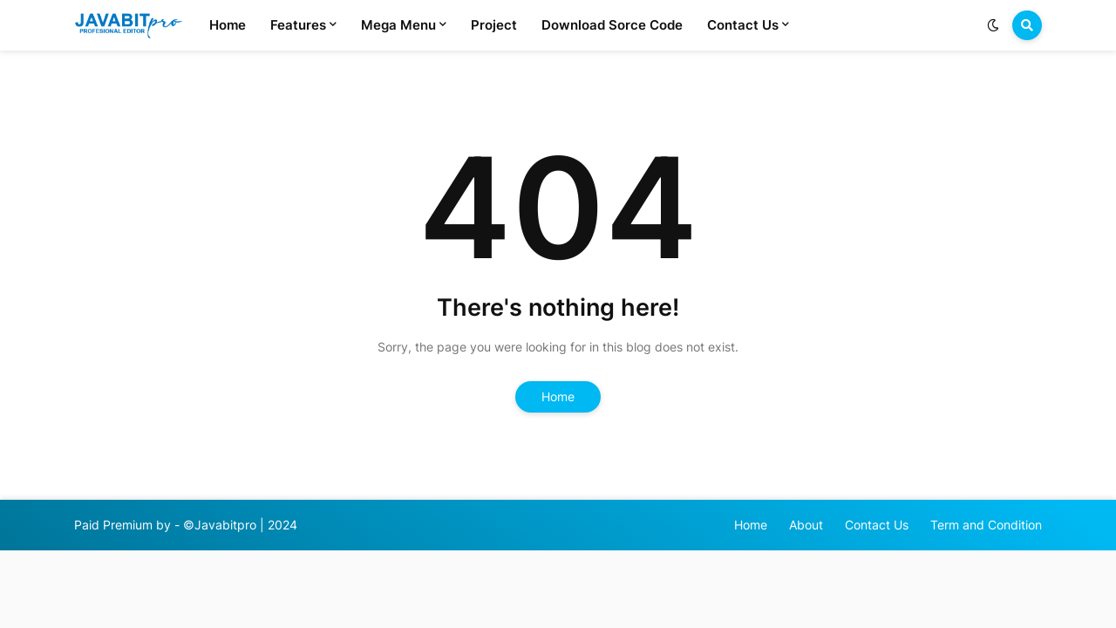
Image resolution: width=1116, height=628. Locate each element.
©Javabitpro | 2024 (240, 524)
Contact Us (876, 524)
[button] (993, 25)
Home (558, 396)
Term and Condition (986, 524)
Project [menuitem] (494, 25)
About (806, 524)
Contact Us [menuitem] (743, 25)
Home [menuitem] (227, 25)
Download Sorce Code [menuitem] (612, 25)
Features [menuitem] (298, 25)
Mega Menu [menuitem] (398, 25)
